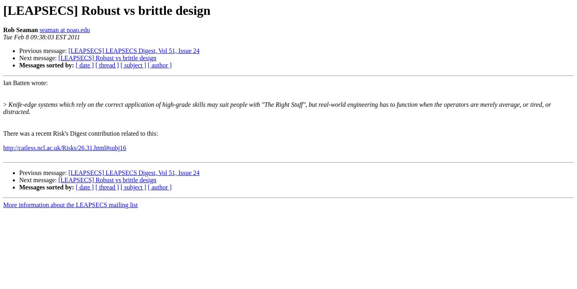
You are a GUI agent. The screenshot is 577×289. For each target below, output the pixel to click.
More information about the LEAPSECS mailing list (70, 204)
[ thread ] (107, 65)
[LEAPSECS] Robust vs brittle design (107, 58)
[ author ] (160, 65)
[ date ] (85, 65)
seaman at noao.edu (65, 29)
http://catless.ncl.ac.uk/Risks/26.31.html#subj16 (64, 147)
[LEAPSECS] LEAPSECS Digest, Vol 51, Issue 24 (134, 50)
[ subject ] (133, 65)
